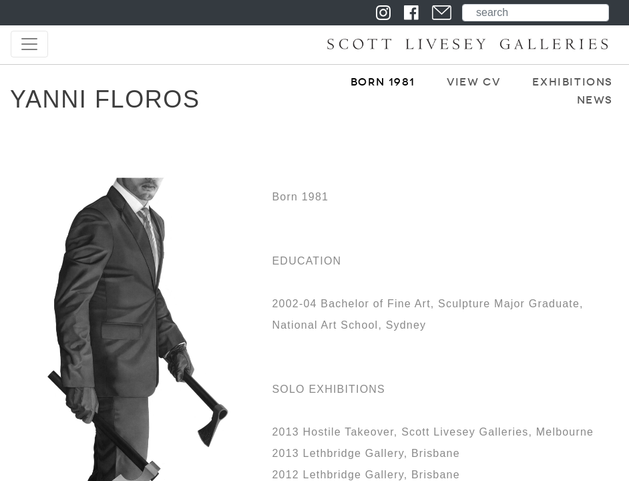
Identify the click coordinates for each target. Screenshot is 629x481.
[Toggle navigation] (29, 44)
